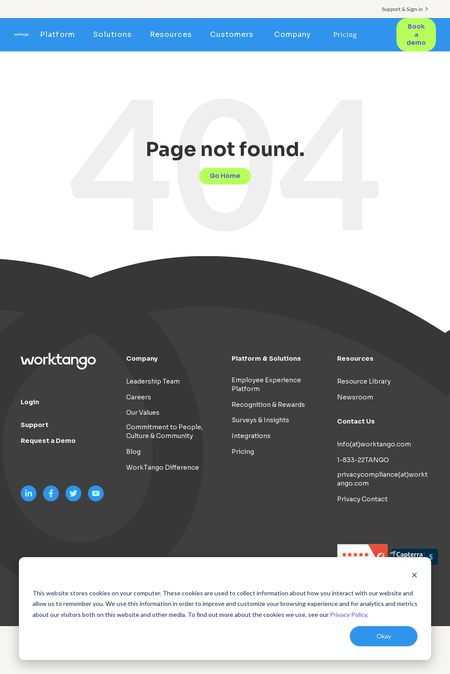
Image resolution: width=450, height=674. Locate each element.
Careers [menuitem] (138, 397)
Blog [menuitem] (133, 452)
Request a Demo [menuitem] (48, 441)
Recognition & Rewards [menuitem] (268, 405)
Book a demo (416, 34)
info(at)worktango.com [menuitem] (374, 444)
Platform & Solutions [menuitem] (266, 358)
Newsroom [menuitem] (355, 397)
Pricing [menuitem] (345, 34)
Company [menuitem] (292, 34)
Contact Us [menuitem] (356, 421)
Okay (384, 636)
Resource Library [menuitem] (364, 381)
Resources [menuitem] (171, 34)
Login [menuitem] (30, 402)
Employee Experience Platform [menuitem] (266, 384)
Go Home (225, 176)
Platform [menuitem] (57, 34)
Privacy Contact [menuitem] (362, 499)
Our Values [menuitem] (143, 413)
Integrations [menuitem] (251, 436)
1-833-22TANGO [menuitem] (363, 460)
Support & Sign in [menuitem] (402, 9)
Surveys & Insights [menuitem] (260, 420)
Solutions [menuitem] (112, 34)
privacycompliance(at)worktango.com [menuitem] (382, 479)
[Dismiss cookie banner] (414, 576)
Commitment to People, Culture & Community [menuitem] (164, 431)
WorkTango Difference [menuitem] (162, 467)
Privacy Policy (348, 614)
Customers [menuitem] (232, 34)
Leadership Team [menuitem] (153, 381)
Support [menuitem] (34, 425)
